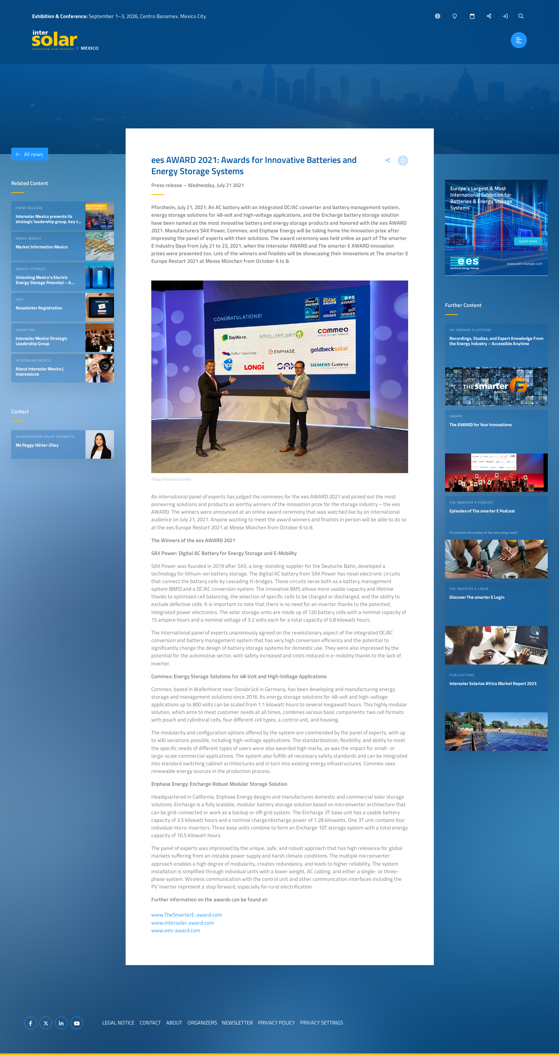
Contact (150, 1022)
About (174, 1022)
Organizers (202, 1022)
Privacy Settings (321, 1022)
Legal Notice (118, 1022)
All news (27, 154)
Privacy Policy (276, 1022)
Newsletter (237, 1022)
